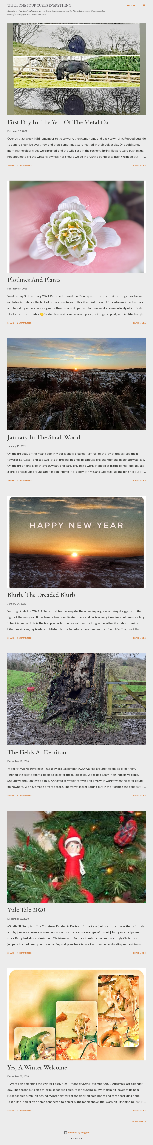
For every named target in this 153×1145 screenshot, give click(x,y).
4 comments (24, 953)
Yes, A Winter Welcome (37, 1067)
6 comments (24, 795)
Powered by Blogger (76, 1132)
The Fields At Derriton (36, 752)
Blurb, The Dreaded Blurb (41, 594)
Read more (139, 165)
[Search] (131, 5)
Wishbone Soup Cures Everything (39, 5)
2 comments (24, 165)
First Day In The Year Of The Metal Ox (58, 122)
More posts (139, 1121)
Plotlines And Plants (33, 279)
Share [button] (10, 165)
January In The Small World (43, 437)
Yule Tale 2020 (26, 909)
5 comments (24, 480)
